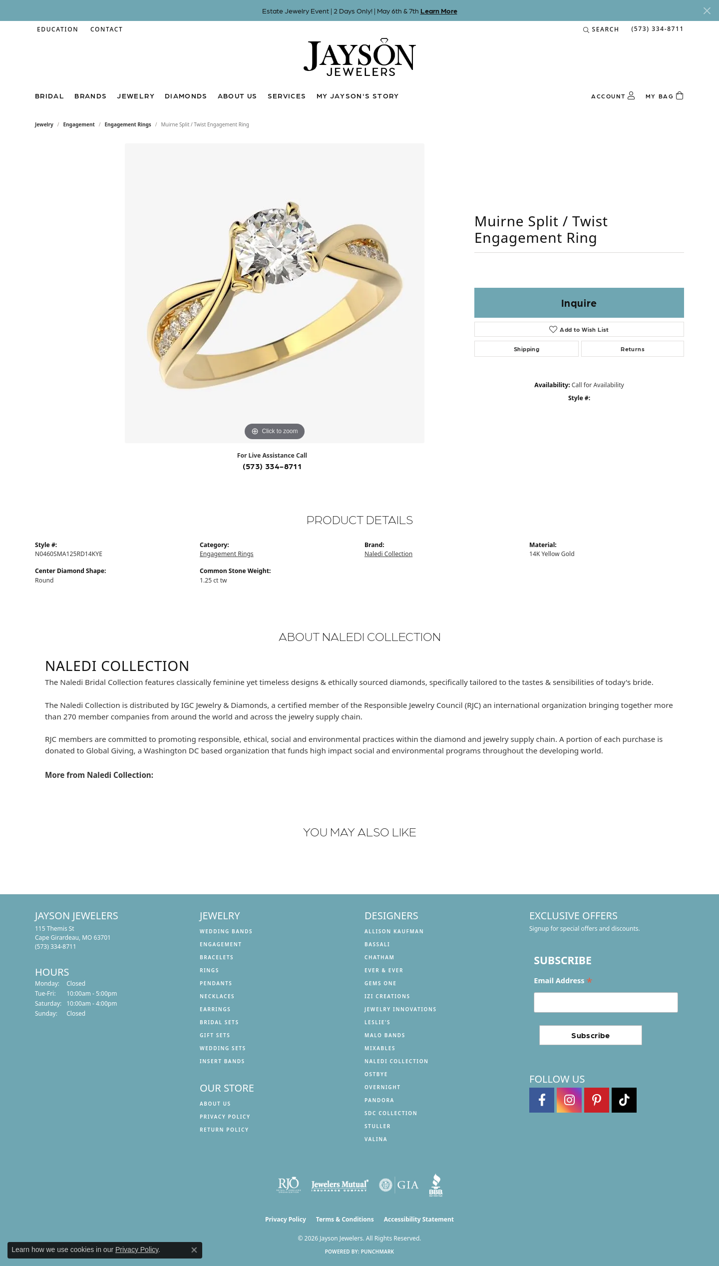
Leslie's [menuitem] (377, 1022)
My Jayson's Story (358, 95)
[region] (274, 293)
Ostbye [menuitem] (376, 1074)
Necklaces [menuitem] (217, 996)
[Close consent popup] (194, 1250)
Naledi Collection (388, 554)
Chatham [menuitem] (379, 957)
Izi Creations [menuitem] (387, 996)
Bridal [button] (49, 95)
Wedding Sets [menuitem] (223, 1048)
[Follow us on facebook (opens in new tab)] (541, 1100)
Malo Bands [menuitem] (384, 1035)
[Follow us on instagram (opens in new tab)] (569, 1100)
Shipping (526, 348)
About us (238, 95)
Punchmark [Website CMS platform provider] (377, 1251)
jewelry (44, 124)
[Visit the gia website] (399, 1185)
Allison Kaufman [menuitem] (394, 931)
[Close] (707, 10)
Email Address (563, 981)
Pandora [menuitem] (379, 1100)
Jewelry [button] (136, 95)
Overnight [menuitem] (382, 1087)
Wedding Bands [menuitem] (226, 931)
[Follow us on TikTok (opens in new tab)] (624, 1100)
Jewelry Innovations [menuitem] (400, 1009)
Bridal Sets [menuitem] (219, 1022)
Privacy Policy (225, 1116)
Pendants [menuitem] (216, 983)
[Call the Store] (55, 946)
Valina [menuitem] (375, 1139)
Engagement (79, 124)
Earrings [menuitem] (215, 1009)
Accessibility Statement (419, 1219)
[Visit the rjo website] (288, 1185)
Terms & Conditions (345, 1219)
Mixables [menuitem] (379, 1048)
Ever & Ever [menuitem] (383, 970)
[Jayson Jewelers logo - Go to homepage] (360, 62)
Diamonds (186, 95)
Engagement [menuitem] (221, 944)
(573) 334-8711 (272, 466)
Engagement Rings (128, 124)
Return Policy (224, 1129)
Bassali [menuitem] (377, 944)
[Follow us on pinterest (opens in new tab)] (596, 1100)
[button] (56, 29)
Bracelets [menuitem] (217, 957)
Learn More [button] (438, 10)
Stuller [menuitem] (377, 1126)
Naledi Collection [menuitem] (396, 1061)
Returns (633, 348)
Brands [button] (90, 95)
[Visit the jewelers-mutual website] (339, 1185)
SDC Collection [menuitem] (390, 1113)
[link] (105, 29)
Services (287, 95)
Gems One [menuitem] (380, 983)
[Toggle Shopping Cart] (665, 96)
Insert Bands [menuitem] (222, 1061)
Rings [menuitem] (209, 970)
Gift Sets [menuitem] (215, 1035)
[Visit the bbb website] (436, 1185)
